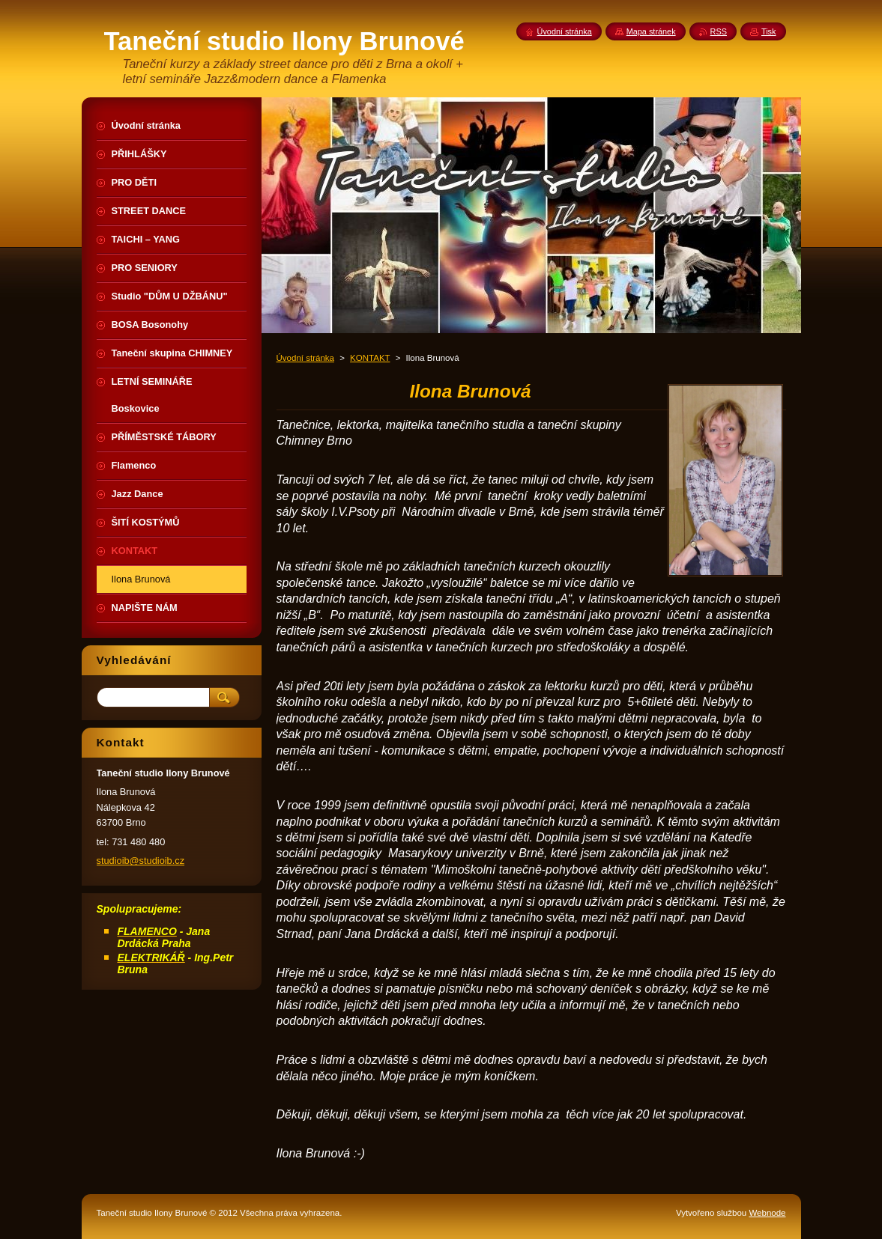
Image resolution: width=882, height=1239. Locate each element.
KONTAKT (370, 357)
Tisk (768, 31)
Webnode (767, 1212)
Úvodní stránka (305, 357)
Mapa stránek (651, 31)
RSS (718, 31)
